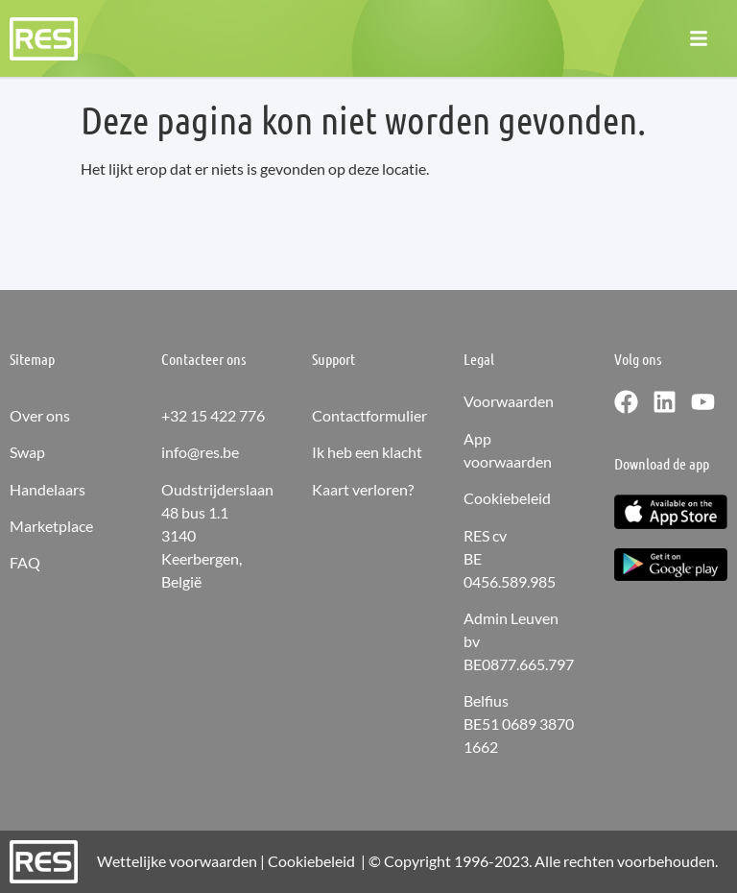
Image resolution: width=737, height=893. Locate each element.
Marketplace (51, 526)
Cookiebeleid (507, 498)
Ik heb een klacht (367, 452)
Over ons (40, 415)
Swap (27, 452)
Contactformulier (369, 415)
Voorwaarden (509, 401)
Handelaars (47, 489)
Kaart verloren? (363, 489)
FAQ (25, 562)
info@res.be (200, 452)
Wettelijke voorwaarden (177, 861)
